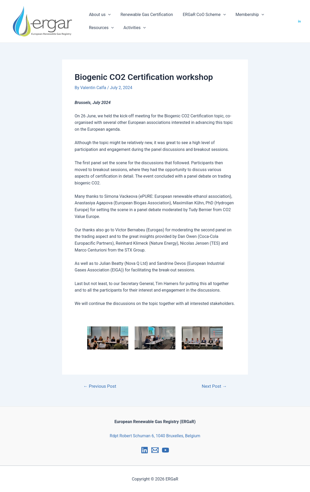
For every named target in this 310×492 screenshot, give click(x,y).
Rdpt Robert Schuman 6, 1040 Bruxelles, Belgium (155, 435)
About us (99, 14)
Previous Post (99, 386)
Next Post (214, 386)
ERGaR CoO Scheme (200, 14)
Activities (132, 27)
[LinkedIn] (299, 21)
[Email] (155, 450)
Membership (245, 14)
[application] (107, 14)
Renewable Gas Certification (144, 14)
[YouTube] (165, 450)
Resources (100, 27)
